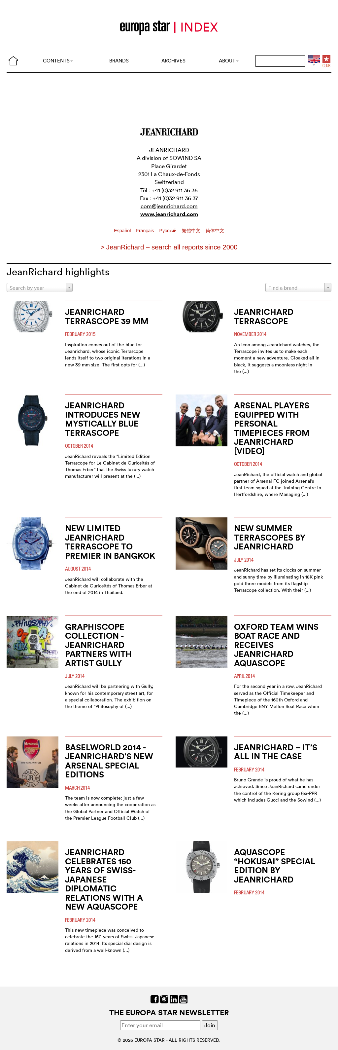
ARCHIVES (173, 60)
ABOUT (229, 60)
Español (123, 230)
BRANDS (119, 60)
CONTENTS (58, 60)
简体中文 (215, 230)
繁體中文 (192, 230)
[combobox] (40, 287)
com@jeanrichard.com (169, 206)
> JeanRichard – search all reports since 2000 (168, 247)
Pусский (168, 230)
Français (145, 230)
